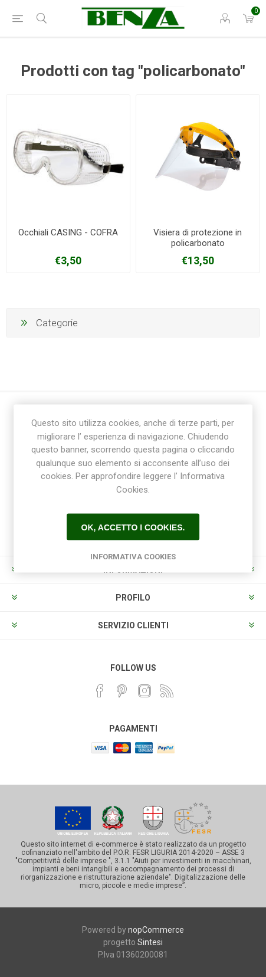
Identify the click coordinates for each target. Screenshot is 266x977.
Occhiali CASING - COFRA (68, 232)
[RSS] (166, 690)
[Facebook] (99, 690)
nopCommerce (156, 930)
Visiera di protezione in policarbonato (197, 237)
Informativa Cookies (133, 556)
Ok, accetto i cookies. (133, 527)
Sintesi (150, 942)
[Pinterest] (122, 690)
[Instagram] (144, 690)
